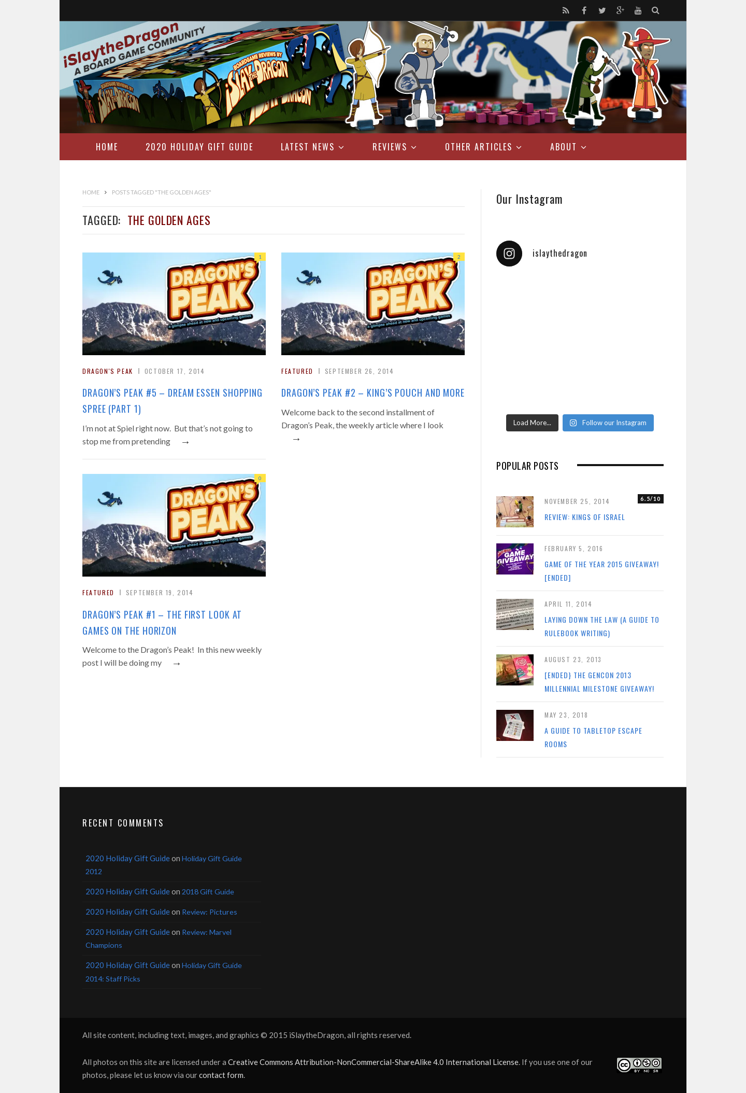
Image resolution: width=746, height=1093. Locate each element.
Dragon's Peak (107, 371)
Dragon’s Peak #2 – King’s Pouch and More (373, 392)
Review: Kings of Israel (584, 516)
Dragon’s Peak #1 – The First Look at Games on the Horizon (162, 622)
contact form (221, 1075)
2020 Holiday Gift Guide (199, 147)
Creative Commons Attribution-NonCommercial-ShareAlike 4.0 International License (373, 1062)
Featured (297, 371)
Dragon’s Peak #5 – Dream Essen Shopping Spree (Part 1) (172, 400)
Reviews (389, 147)
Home (107, 147)
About (563, 147)
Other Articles (478, 147)
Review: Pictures (209, 911)
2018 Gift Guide (208, 891)
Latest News (308, 147)
